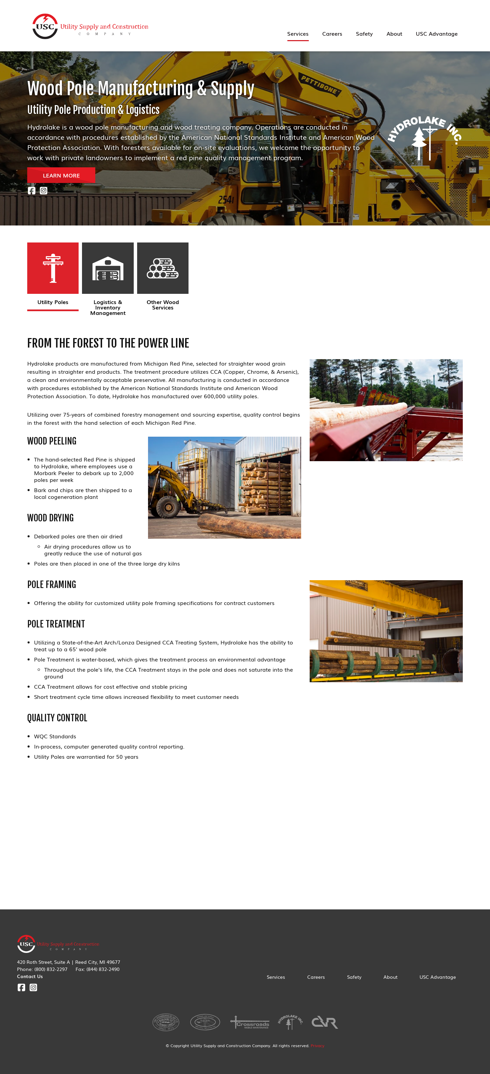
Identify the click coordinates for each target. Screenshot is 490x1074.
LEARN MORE (61, 175)
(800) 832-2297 (50, 969)
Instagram (43, 190)
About (394, 33)
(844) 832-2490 (102, 969)
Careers (332, 33)
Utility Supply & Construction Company (90, 26)
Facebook (31, 190)
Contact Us (30, 976)
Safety (364, 33)
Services (298, 33)
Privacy (317, 1045)
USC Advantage (437, 33)
